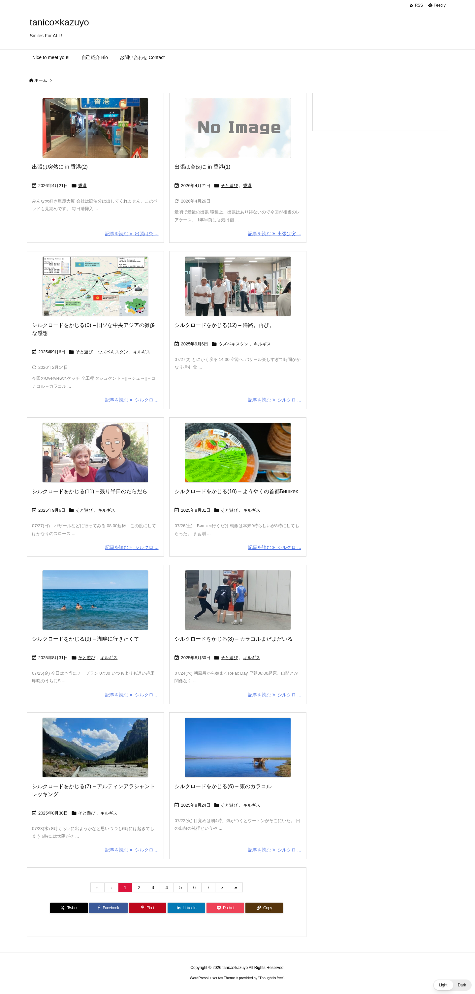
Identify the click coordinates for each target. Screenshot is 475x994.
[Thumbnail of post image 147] (95, 748)
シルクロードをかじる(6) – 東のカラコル (222, 786)
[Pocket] (225, 908)
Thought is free (271, 978)
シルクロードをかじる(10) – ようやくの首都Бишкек (236, 491)
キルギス (141, 351)
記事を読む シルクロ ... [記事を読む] (131, 399)
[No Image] (237, 128)
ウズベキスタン (113, 351)
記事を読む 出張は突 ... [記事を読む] (131, 233)
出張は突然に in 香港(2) (60, 167)
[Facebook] (108, 908)
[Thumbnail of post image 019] (237, 286)
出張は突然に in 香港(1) (202, 167)
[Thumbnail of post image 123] (95, 453)
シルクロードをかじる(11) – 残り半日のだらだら (89, 491)
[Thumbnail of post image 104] (237, 453)
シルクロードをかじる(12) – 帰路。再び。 (224, 325)
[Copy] (264, 908)
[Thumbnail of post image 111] (95, 128)
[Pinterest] (148, 908)
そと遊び (229, 185)
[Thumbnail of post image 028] (237, 748)
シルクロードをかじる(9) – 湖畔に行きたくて (85, 639)
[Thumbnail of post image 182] (237, 600)
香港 (82, 185)
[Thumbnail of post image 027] (95, 286)
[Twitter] (69, 908)
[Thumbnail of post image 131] (95, 600)
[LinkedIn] (186, 908)
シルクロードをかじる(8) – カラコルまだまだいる (233, 639)
